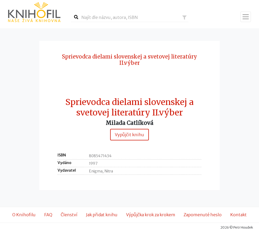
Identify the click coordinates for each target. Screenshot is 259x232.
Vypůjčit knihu (129, 134)
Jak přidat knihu (101, 214)
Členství (69, 214)
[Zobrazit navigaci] (245, 17)
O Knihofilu (24, 214)
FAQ (48, 214)
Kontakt (238, 214)
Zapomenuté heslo (203, 214)
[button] (184, 17)
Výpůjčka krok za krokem (150, 214)
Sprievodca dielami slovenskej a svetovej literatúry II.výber (129, 107)
